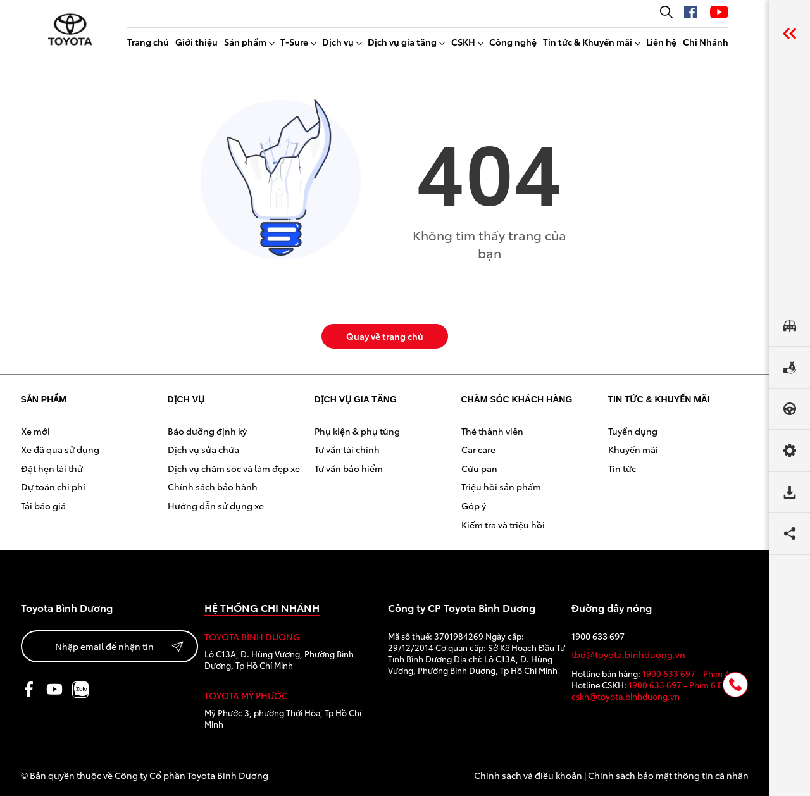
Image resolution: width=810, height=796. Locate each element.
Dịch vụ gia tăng (402, 41)
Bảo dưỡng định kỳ (207, 431)
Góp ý (473, 505)
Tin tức (622, 468)
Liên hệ (661, 41)
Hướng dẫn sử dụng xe (216, 505)
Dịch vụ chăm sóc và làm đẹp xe (234, 468)
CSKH (463, 41)
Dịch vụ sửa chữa (203, 449)
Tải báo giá (43, 505)
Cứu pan (479, 468)
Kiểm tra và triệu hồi (503, 524)
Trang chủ (148, 41)
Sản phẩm (245, 41)
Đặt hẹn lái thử (52, 468)
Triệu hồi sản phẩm (501, 486)
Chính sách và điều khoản (528, 775)
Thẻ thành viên (492, 431)
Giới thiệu (196, 41)
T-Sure (294, 41)
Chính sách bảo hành (213, 486)
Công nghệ (513, 41)
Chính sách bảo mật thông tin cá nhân (668, 775)
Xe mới (35, 431)
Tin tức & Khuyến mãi (587, 41)
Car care (478, 449)
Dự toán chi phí (53, 486)
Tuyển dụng (632, 431)
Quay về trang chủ (384, 336)
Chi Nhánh (705, 41)
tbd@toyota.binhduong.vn (628, 655)
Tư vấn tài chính (347, 449)
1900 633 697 (598, 636)
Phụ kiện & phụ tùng (357, 431)
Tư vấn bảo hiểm (349, 468)
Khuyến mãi (633, 449)
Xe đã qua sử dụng (60, 449)
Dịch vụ (338, 41)
